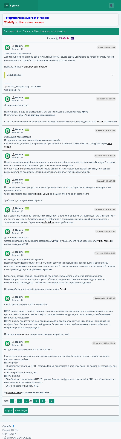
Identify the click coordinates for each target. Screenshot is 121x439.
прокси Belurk (42, 193)
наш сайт (25, 334)
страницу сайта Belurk (35, 66)
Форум (8, 410)
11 (42, 400)
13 (51, 400)
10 (36, 400)
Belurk (100, 121)
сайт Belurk (48, 222)
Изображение (14, 74)
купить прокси (103, 240)
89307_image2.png (18, 86)
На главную (21, 410)
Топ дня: (60, 38)
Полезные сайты (12, 31)
